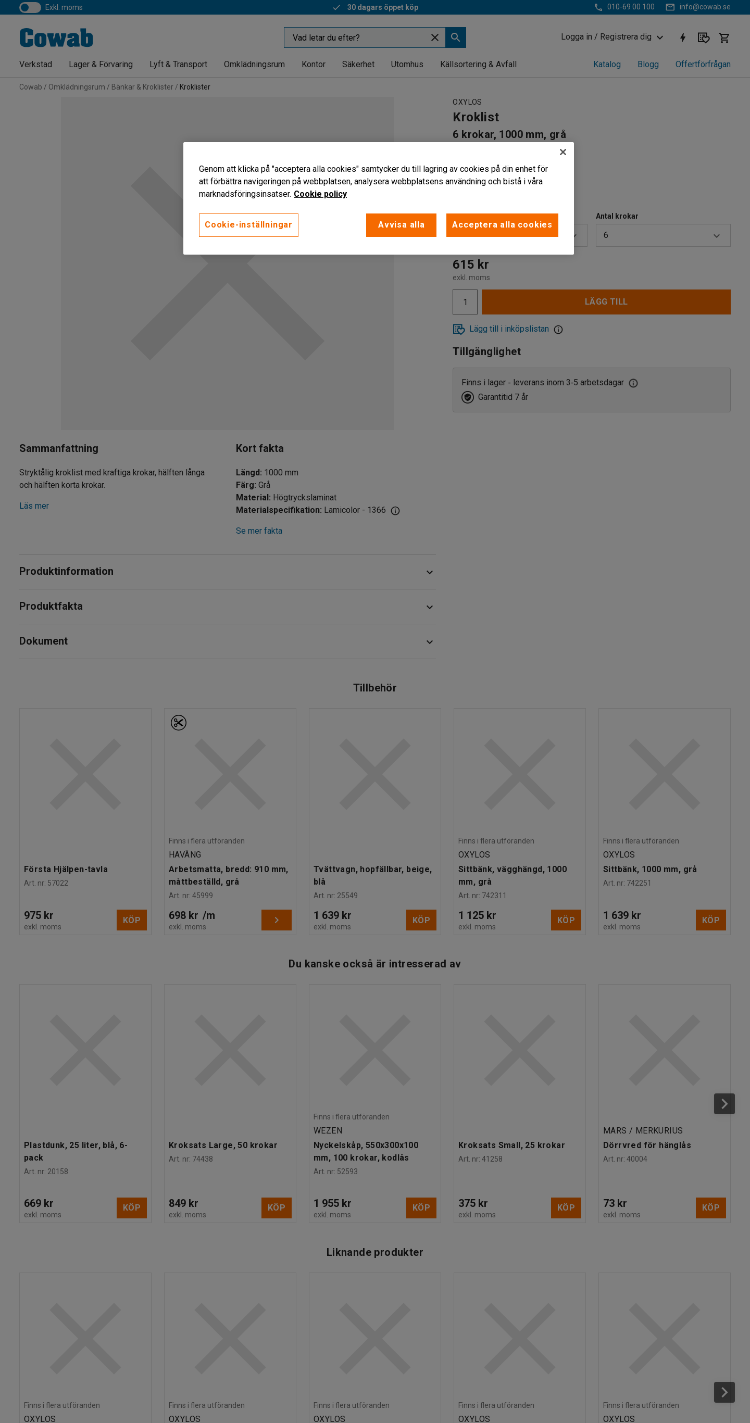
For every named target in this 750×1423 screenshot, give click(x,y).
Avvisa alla (401, 225)
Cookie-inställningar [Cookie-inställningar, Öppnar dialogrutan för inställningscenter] (249, 225)
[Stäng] (563, 152)
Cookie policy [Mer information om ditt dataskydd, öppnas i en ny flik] (320, 194)
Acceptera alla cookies (502, 225)
